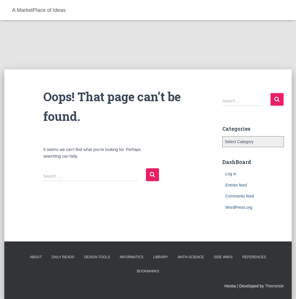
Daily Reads (63, 257)
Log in (230, 173)
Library (160, 257)
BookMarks (148, 271)
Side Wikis (223, 257)
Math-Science (191, 257)
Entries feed (236, 185)
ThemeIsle (274, 286)
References (254, 257)
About (36, 257)
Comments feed (239, 196)
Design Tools (97, 257)
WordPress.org (238, 207)
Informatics (131, 257)
